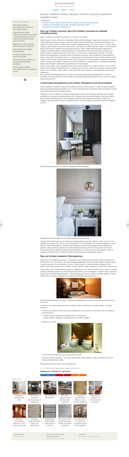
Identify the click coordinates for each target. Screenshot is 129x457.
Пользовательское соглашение (57, 434)
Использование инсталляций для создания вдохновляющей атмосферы (24, 62)
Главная (55, 10)
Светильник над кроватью (59, 368)
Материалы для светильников (72, 368)
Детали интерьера (64, 3)
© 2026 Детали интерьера (18, 434)
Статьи (71, 10)
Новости (63, 10)
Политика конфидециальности (52, 436)
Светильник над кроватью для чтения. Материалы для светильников (66, 25)
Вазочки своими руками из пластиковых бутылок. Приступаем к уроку (24, 69)
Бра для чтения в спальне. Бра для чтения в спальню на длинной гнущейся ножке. (71, 22)
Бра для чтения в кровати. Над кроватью (57, 27)
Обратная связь (82, 434)
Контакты (48, 434)
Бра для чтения (49, 368)
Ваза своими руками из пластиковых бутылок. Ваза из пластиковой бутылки (23, 27)
